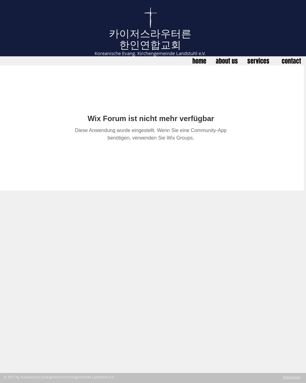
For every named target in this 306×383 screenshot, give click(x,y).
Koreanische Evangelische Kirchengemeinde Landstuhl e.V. (68, 377)
